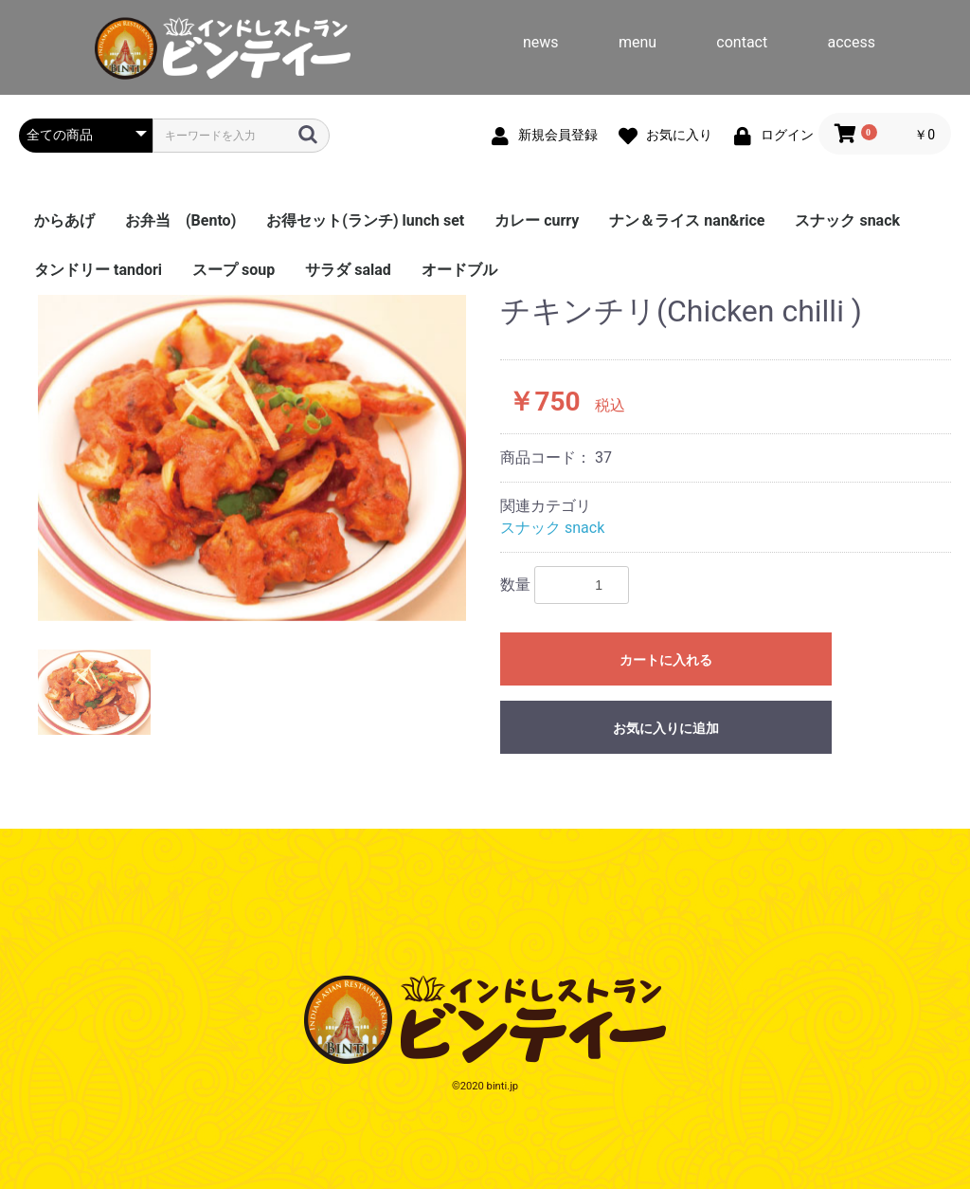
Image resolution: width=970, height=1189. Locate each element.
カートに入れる (666, 660)
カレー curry (536, 220)
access (851, 42)
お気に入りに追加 (666, 728)
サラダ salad (348, 270)
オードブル (459, 270)
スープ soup (233, 270)
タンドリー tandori (98, 270)
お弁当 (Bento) (180, 220)
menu (637, 42)
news (541, 42)
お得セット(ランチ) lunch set (365, 220)
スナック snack (847, 220)
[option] (252, 457)
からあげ (64, 220)
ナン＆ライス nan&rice (686, 220)
